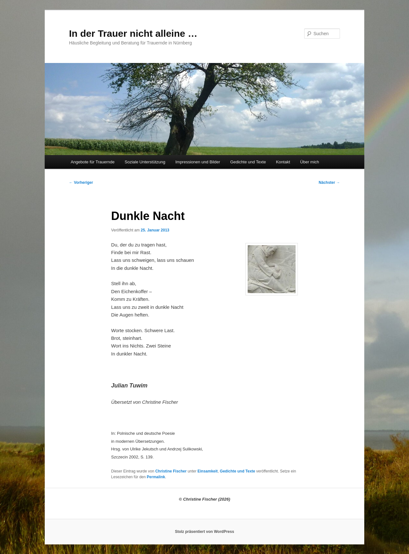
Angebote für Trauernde (92, 162)
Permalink (156, 477)
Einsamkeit (207, 471)
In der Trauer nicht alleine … (133, 33)
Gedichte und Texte (248, 162)
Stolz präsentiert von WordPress (204, 531)
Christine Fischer (171, 471)
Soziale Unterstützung (145, 162)
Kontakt (283, 162)
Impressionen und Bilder (197, 162)
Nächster (329, 182)
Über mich (309, 162)
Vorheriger (81, 182)
